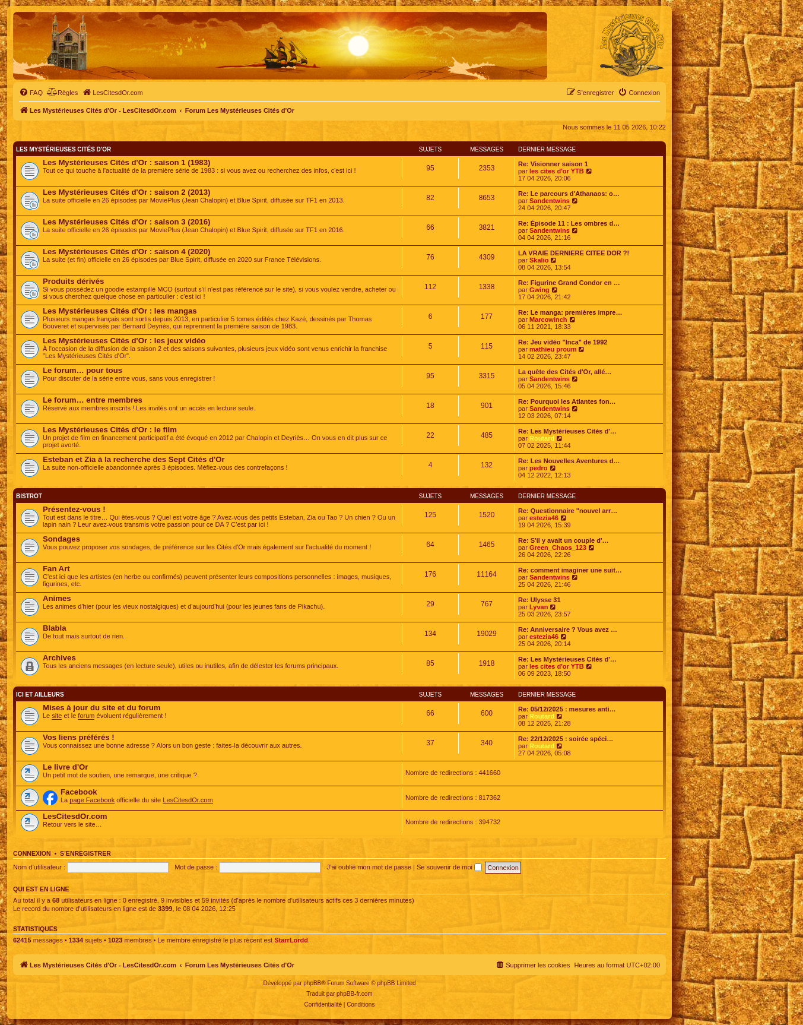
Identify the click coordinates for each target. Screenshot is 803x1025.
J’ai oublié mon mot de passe (368, 867)
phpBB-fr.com (355, 994)
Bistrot (29, 496)
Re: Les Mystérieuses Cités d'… (567, 431)
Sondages (61, 538)
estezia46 (543, 517)
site (57, 715)
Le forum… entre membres (92, 400)
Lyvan (538, 606)
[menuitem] (31, 93)
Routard (541, 438)
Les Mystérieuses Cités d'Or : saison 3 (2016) (126, 221)
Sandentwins (549, 200)
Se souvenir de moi (449, 867)
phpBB (312, 983)
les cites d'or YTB (556, 171)
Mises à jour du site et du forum (102, 707)
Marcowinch (548, 319)
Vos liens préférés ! (79, 737)
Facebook (79, 791)
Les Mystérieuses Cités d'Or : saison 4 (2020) (126, 251)
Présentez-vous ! (74, 509)
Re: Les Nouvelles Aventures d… (569, 460)
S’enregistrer (85, 853)
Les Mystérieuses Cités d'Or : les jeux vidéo (124, 340)
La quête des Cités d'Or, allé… (564, 371)
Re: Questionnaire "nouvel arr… (567, 510)
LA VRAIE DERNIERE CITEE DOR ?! (573, 253)
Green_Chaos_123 (557, 547)
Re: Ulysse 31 (539, 599)
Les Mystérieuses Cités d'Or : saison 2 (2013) (126, 192)
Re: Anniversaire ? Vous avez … (567, 629)
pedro (538, 468)
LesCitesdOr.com (187, 799)
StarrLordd (291, 940)
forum (86, 715)
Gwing (539, 289)
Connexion (32, 853)
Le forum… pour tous (82, 370)
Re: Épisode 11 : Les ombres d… (569, 223)
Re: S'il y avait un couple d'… (563, 540)
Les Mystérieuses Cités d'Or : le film (110, 429)
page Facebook (92, 799)
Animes (57, 598)
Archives (59, 657)
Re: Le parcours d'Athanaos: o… (569, 193)
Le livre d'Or (65, 767)
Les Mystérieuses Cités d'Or (63, 149)
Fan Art (56, 568)
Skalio (538, 260)
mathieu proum (552, 349)
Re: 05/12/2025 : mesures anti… (566, 709)
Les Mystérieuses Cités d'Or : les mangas (120, 310)
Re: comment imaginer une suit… (570, 570)
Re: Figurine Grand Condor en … (569, 282)
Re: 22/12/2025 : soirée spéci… (565, 738)
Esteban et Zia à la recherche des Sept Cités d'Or (134, 459)
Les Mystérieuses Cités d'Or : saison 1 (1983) (126, 162)
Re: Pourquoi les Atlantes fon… (567, 401)
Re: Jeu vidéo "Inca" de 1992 (562, 342)
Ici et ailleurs (40, 694)
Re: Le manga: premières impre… (570, 312)
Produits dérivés (73, 281)
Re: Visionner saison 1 (553, 163)
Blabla (54, 628)
